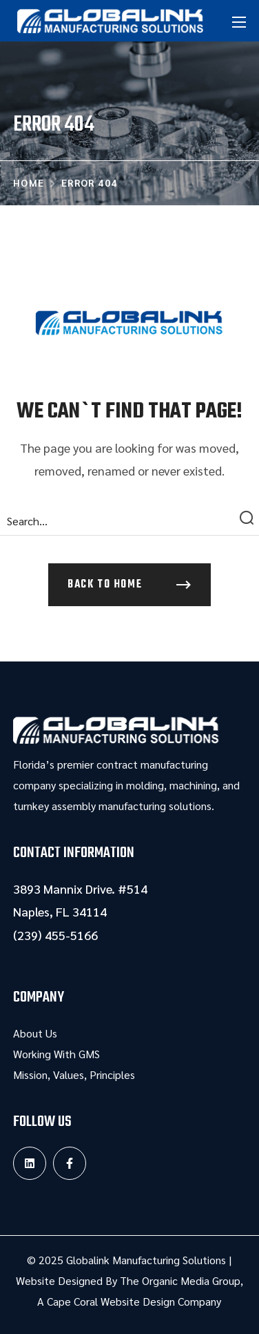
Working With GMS (56, 1053)
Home (29, 182)
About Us (35, 1033)
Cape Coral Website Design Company (134, 1301)
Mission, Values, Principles (74, 1074)
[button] (129, 584)
